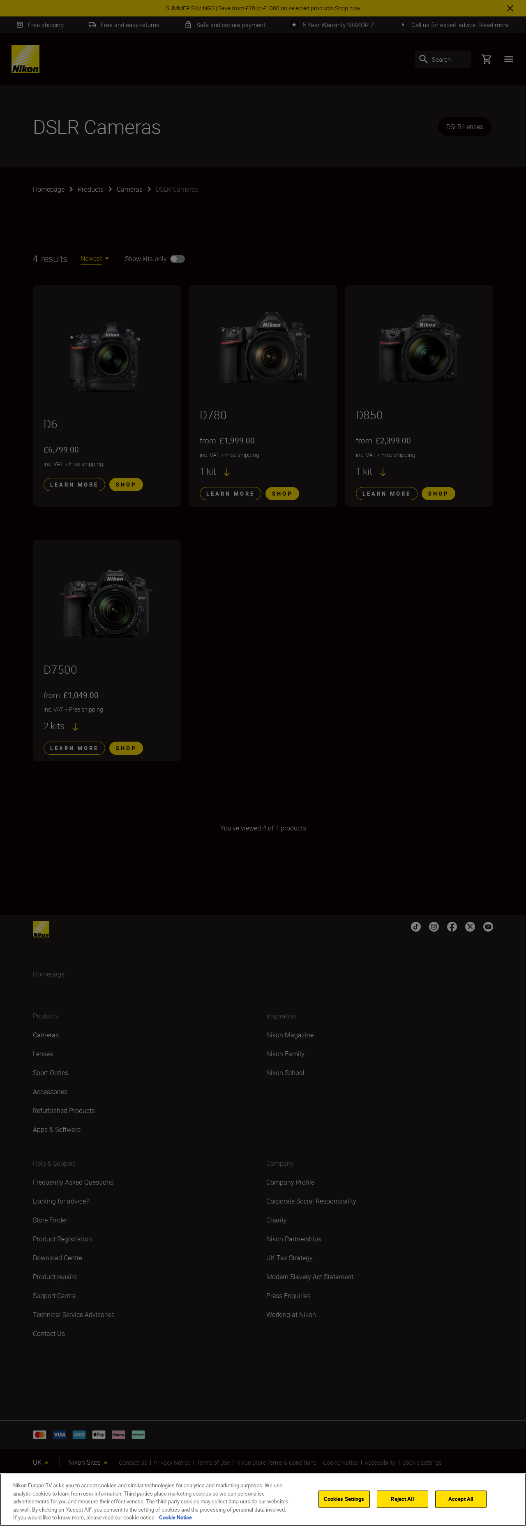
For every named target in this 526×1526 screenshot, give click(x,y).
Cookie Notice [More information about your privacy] (175, 1517)
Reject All (402, 1499)
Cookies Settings (344, 1499)
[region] (263, 1499)
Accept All (460, 1499)
